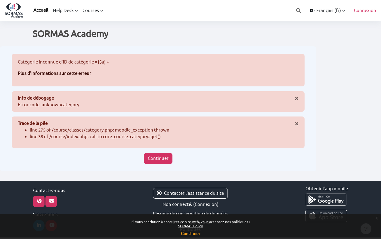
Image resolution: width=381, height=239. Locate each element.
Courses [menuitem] (90, 10)
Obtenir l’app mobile (326, 189)
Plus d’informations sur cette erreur (54, 73)
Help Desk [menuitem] (63, 10)
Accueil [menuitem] (40, 10)
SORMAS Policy (190, 226)
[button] (298, 10)
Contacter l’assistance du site (190, 194)
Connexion (365, 10)
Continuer (158, 159)
